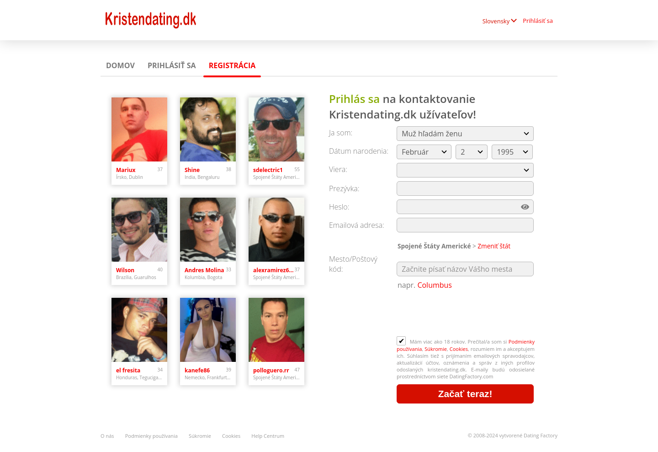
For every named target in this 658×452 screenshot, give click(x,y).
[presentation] (466, 314)
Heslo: (339, 207)
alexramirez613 (274, 270)
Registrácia (232, 65)
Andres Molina (204, 270)
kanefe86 (197, 370)
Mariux (126, 170)
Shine (192, 170)
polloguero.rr (271, 370)
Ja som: (340, 133)
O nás (107, 435)
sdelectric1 (268, 170)
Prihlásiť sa (538, 20)
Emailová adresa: (356, 225)
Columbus (434, 285)
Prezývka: (344, 188)
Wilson (125, 270)
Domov (120, 65)
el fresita (128, 370)
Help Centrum (267, 435)
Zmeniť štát (494, 246)
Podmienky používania (151, 435)
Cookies (459, 348)
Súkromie (436, 348)
